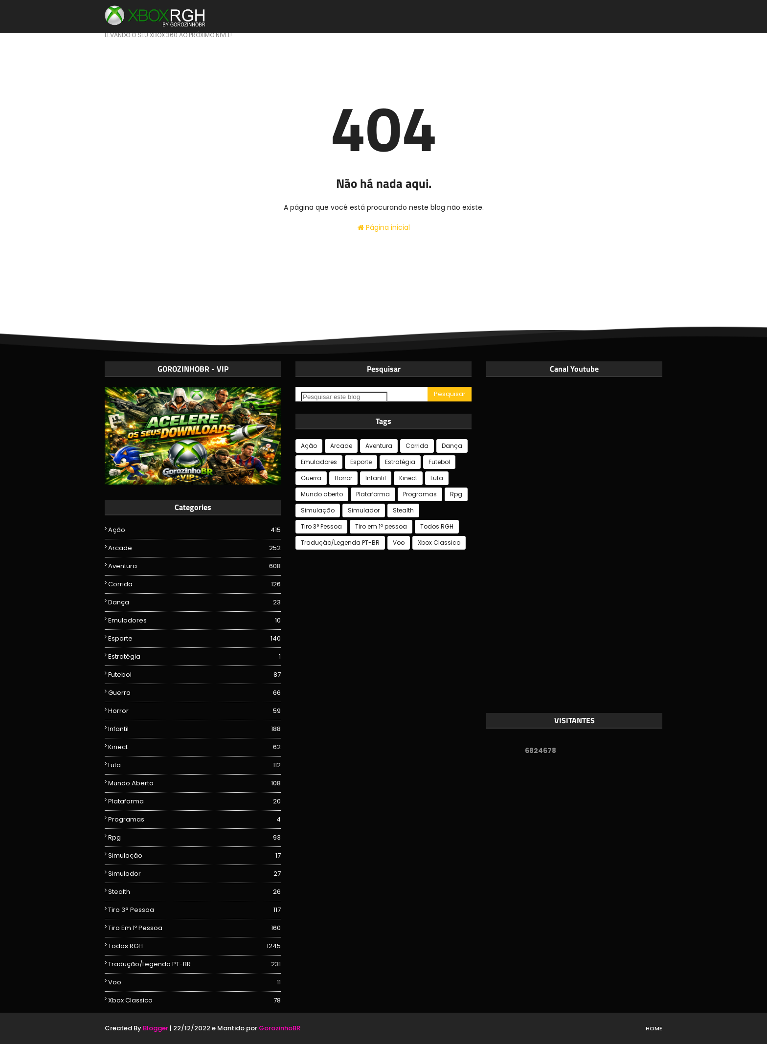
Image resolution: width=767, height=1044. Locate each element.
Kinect (194, 747)
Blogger (155, 1028)
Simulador (194, 874)
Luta (194, 765)
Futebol (194, 675)
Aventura (194, 566)
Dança (194, 602)
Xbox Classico (194, 1000)
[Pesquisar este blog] (344, 397)
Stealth (194, 892)
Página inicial (384, 227)
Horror (194, 711)
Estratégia (194, 657)
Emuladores (194, 620)
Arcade (194, 548)
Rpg (194, 838)
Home (654, 1028)
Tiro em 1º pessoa (194, 928)
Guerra (194, 693)
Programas (194, 819)
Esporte (194, 639)
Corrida (194, 584)
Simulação (194, 856)
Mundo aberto (194, 783)
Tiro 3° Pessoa (194, 910)
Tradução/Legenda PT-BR (194, 964)
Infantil (194, 729)
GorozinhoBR (279, 1028)
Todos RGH (194, 946)
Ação (194, 530)
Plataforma (194, 801)
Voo (194, 982)
